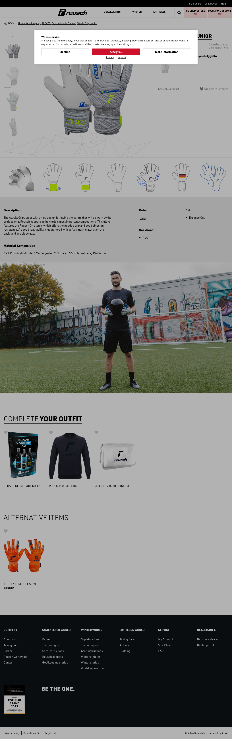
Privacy (110, 57)
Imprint (122, 57)
